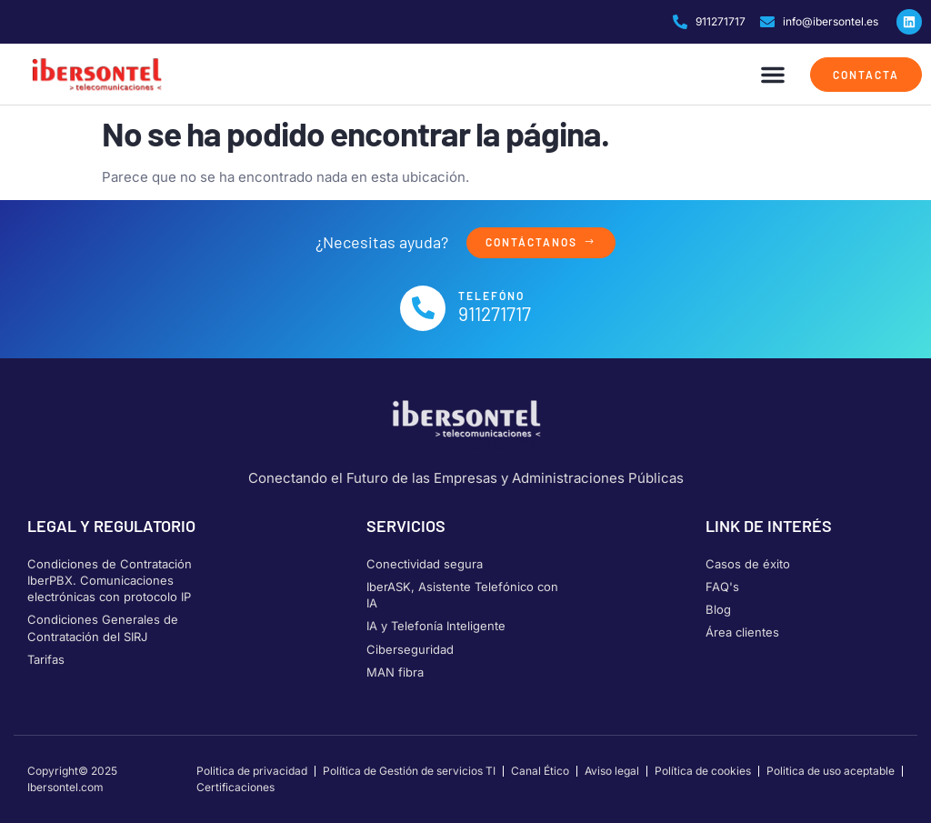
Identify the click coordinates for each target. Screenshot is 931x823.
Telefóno (491, 295)
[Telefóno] (422, 308)
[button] (773, 74)
